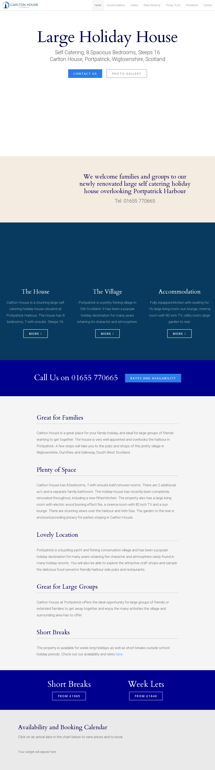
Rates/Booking (152, 5)
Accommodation (116, 5)
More (35, 334)
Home (98, 5)
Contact (208, 5)
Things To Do (173, 5)
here (119, 654)
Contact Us (85, 74)
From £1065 (69, 696)
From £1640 (146, 696)
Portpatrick (192, 5)
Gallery (134, 5)
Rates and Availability (153, 378)
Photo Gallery (126, 74)
